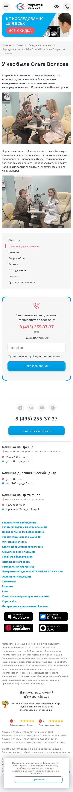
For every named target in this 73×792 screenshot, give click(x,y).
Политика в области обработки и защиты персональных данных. (36, 751)
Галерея (13, 276)
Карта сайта (9, 601)
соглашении (35, 773)
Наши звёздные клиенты (23, 246)
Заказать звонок (36, 366)
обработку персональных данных (44, 356)
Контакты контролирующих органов (25, 596)
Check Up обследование (17, 556)
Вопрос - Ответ (17, 258)
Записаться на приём (36, 431)
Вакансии (14, 264)
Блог (5, 591)
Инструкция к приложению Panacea (25, 606)
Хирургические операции (18, 551)
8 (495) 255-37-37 (67, 6)
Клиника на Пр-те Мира (21, 494)
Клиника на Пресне (18, 447)
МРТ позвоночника (14, 541)
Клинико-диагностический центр (29, 472)
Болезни (7, 586)
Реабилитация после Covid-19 (21, 536)
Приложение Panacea (16, 561)
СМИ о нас (14, 240)
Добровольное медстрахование (23, 531)
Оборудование (17, 270)
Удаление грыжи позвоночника (22, 546)
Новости (13, 252)
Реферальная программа (18, 566)
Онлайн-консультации (16, 576)
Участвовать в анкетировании (36, 709)
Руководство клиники (21, 282)
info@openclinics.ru (36, 696)
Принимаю (38, 779)
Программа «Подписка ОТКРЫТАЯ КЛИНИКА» (32, 571)
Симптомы (9, 581)
